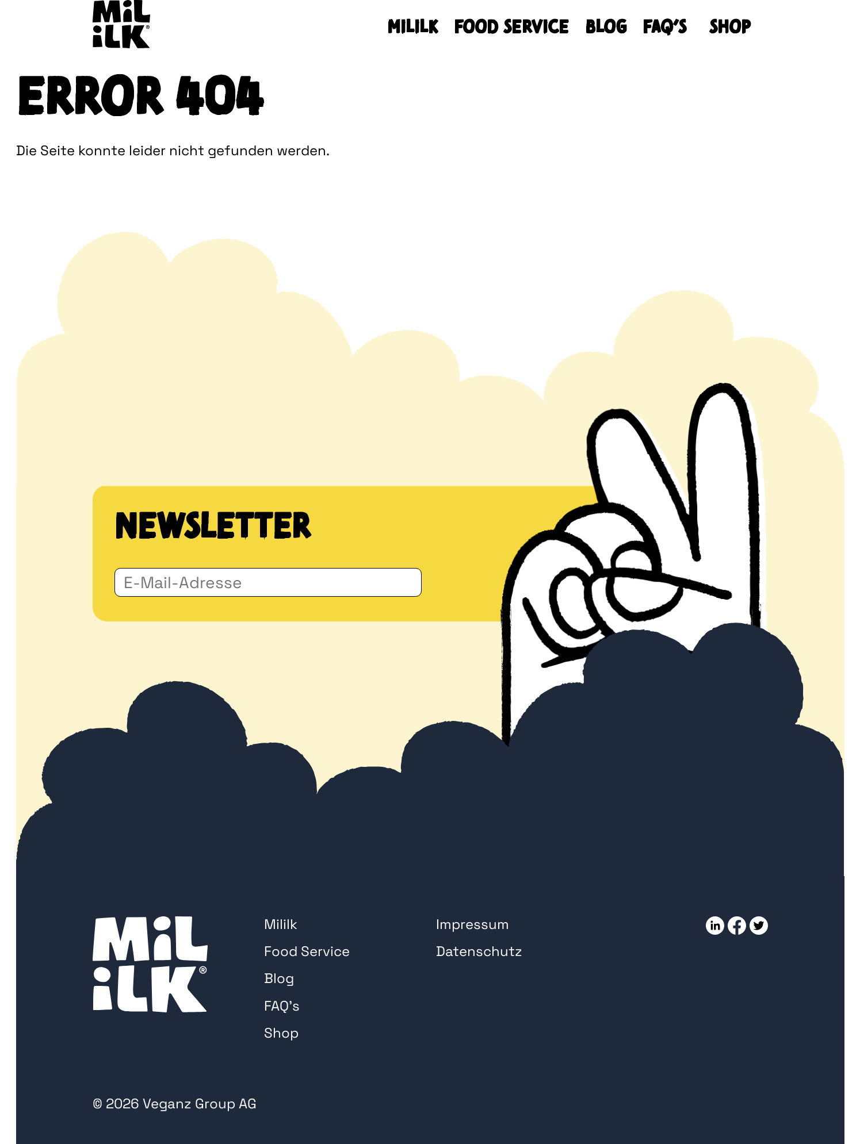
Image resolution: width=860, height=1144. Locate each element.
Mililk (412, 27)
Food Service (511, 27)
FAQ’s (664, 27)
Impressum (472, 924)
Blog (605, 27)
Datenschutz (479, 951)
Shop (730, 27)
